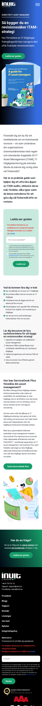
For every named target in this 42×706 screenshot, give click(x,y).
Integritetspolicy (9, 631)
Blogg (4, 601)
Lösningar (6, 616)
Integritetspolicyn (14, 255)
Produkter (6, 596)
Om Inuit (6, 621)
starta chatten (28, 545)
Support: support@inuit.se (12, 586)
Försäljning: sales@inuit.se (12, 589)
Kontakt (5, 611)
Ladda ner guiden (13, 56)
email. (12, 234)
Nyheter (5, 626)
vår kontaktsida (18, 548)
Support (5, 606)
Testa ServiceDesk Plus (18, 466)
